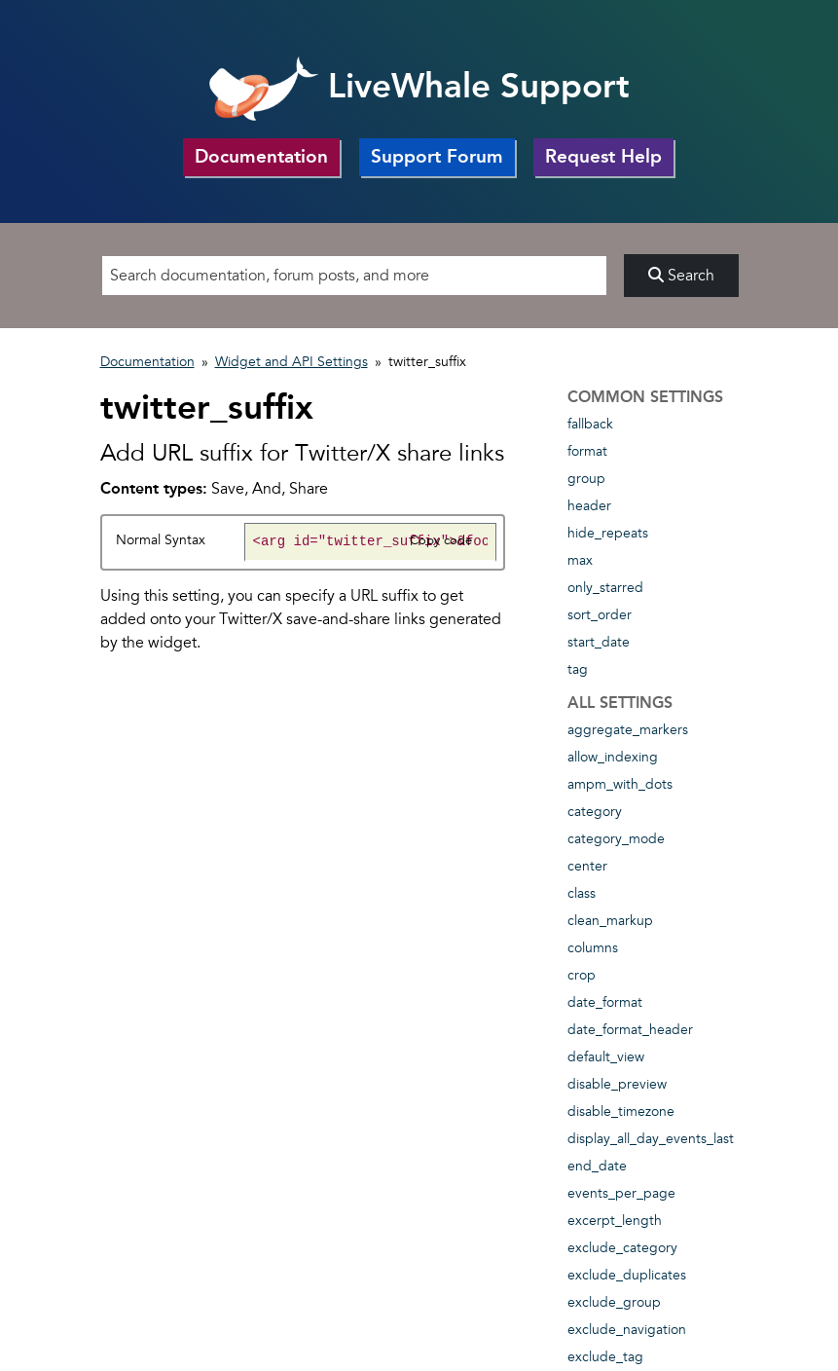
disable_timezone (620, 1111)
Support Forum (437, 156)
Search (681, 275)
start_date (598, 642)
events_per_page (621, 1193)
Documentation (261, 156)
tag (577, 669)
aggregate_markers (627, 730)
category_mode (616, 839)
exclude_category (622, 1248)
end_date (597, 1166)
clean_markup (610, 920)
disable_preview (617, 1084)
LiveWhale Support (419, 85)
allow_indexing (612, 757)
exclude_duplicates (626, 1275)
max (580, 560)
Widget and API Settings (291, 361)
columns (592, 948)
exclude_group (614, 1302)
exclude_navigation (626, 1329)
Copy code (441, 540)
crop (581, 975)
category (594, 811)
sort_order (599, 615)
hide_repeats (607, 533)
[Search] (354, 275)
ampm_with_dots (620, 784)
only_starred (605, 587)
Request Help (603, 156)
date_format (604, 1002)
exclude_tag (605, 1357)
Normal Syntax (160, 540)
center (587, 866)
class (581, 893)
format (587, 451)
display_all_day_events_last (650, 1138)
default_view (605, 1057)
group (586, 478)
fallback (590, 424)
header (589, 506)
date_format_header (630, 1029)
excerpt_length (614, 1220)
